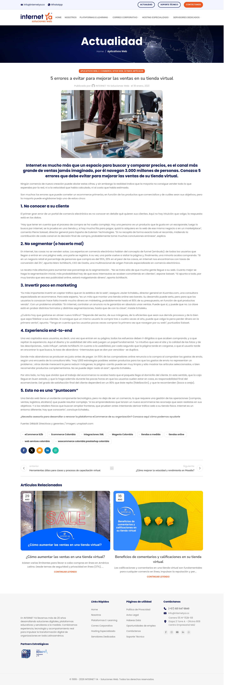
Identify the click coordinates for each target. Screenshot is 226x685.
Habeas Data (133, 620)
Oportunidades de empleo (141, 625)
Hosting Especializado (103, 631)
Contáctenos (133, 631)
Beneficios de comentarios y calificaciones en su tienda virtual (158, 559)
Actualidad (146, 4)
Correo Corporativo (102, 625)
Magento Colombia (122, 434)
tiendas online (176, 434)
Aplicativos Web (117, 51)
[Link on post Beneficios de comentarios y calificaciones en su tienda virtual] (158, 521)
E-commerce (104, 71)
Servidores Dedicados (103, 636)
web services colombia (37, 441)
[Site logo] (36, 17)
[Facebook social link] (24, 450)
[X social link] (32, 450)
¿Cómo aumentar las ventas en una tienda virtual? (65, 556)
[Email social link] (39, 450)
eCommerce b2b (34, 434)
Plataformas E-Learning (104, 620)
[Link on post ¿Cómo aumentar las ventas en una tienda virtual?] (65, 521)
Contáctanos (193, 4)
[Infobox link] (33, 4)
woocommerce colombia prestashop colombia (83, 441)
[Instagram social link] (171, 632)
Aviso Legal (132, 614)
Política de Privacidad (138, 609)
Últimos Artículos (133, 71)
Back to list (112, 468)
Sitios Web (117, 71)
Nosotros (96, 614)
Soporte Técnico (169, 4)
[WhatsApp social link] (55, 450)
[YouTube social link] (177, 632)
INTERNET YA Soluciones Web (112, 85)
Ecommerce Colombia (63, 434)
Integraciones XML (94, 434)
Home (100, 51)
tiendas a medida (150, 434)
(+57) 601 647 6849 (178, 608)
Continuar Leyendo (65, 571)
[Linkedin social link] (47, 450)
